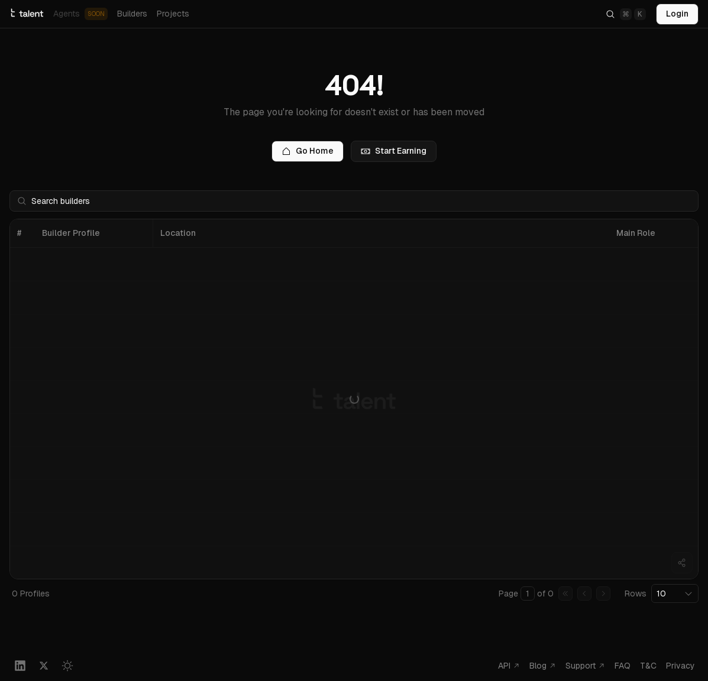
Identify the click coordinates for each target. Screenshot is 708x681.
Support (585, 665)
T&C (648, 665)
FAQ (623, 665)
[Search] (626, 14)
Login (677, 13)
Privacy (680, 665)
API (509, 665)
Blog (542, 665)
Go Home (308, 150)
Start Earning (393, 150)
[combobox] (675, 593)
